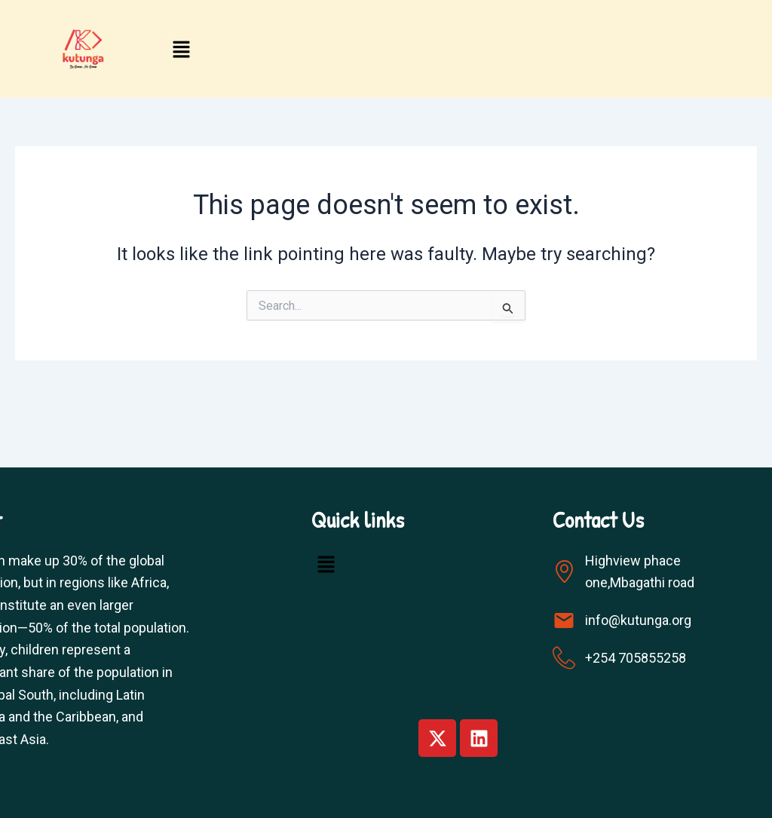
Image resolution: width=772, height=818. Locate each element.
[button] (182, 51)
